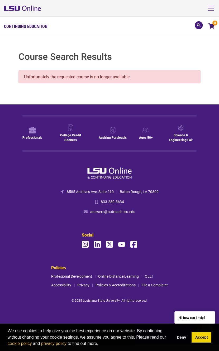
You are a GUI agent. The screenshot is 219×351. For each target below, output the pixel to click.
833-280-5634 (112, 201)
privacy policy (53, 343)
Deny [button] (181, 337)
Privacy (83, 284)
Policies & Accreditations (116, 284)
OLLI (149, 276)
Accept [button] (201, 337)
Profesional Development (71, 276)
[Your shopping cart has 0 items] (211, 26)
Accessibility (61, 284)
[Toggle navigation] (213, 8)
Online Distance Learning (118, 276)
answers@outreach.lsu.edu (112, 211)
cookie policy (20, 343)
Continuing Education (25, 26)
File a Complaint (155, 284)
